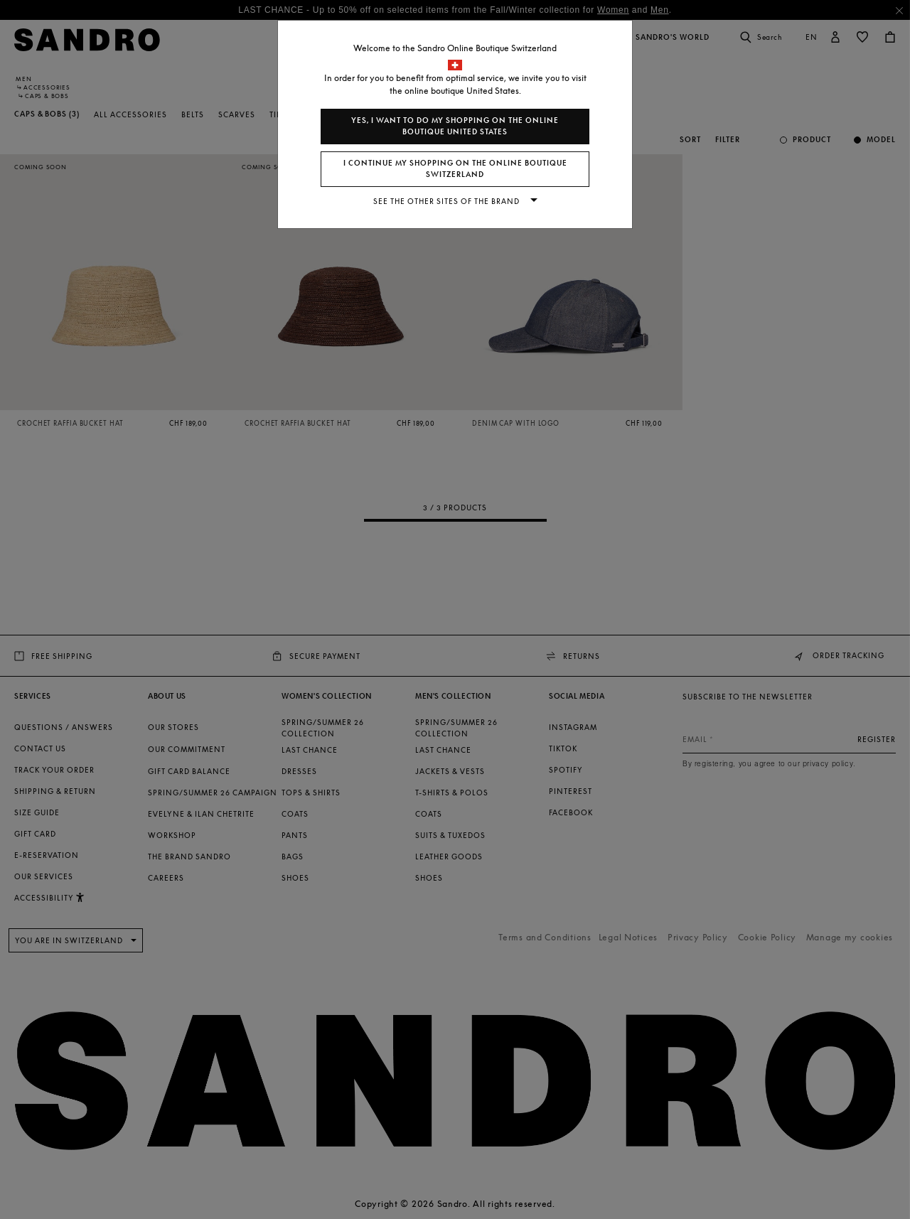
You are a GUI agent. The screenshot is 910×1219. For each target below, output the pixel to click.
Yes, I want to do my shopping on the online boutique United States (455, 126)
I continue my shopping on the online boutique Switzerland (455, 169)
